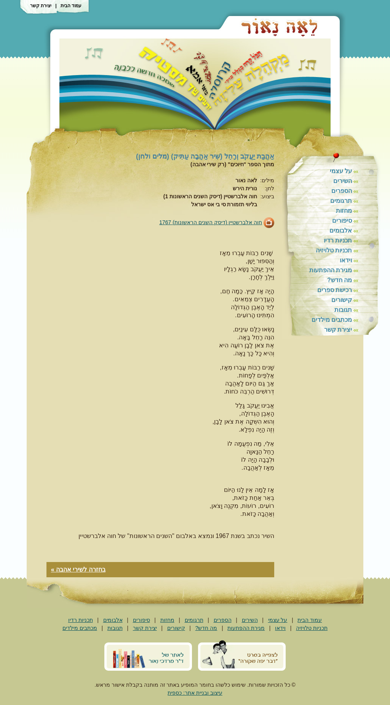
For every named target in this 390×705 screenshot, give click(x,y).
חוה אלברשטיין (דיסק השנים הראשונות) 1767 (210, 222)
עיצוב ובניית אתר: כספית (195, 693)
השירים (342, 181)
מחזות (344, 210)
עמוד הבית (71, 5)
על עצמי (341, 171)
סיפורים (342, 220)
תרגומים (341, 201)
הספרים (341, 191)
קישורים (341, 300)
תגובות (343, 310)
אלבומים (340, 230)
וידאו (346, 260)
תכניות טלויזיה (334, 250)
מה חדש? (339, 280)
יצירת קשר (40, 5)
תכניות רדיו (338, 240)
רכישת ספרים (334, 290)
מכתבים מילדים (332, 319)
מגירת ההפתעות (330, 270)
